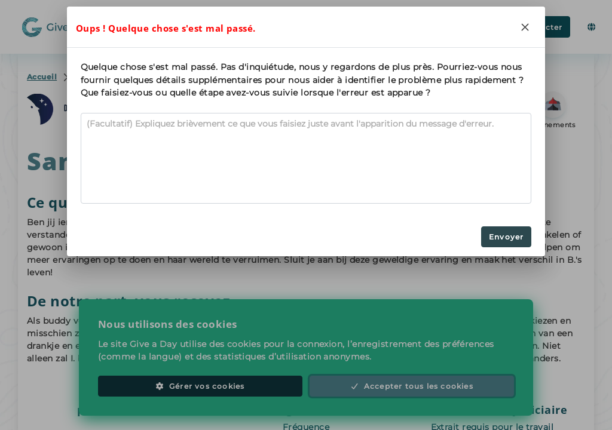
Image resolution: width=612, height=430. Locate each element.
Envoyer (506, 236)
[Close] (524, 27)
